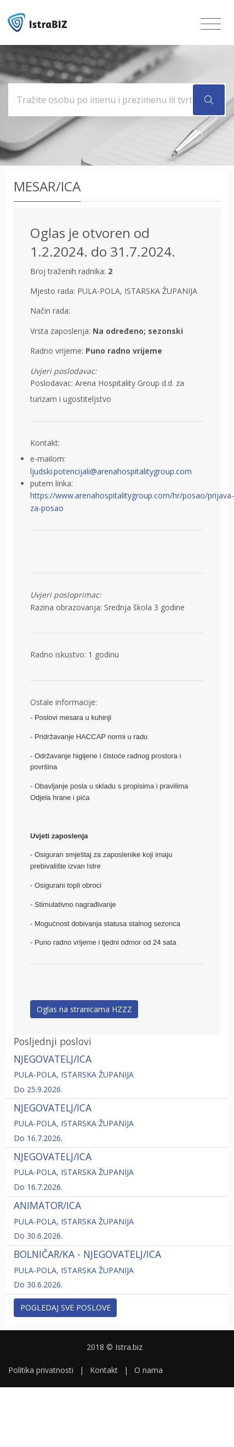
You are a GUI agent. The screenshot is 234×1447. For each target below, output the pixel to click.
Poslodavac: (51, 383)
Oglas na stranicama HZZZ (84, 1009)
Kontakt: (45, 443)
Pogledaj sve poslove (65, 1307)
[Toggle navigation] (210, 24)
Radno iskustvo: (58, 654)
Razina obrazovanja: (66, 607)
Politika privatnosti (40, 1370)
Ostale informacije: (63, 702)
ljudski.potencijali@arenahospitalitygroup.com (111, 471)
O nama (148, 1370)
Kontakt (104, 1370)
